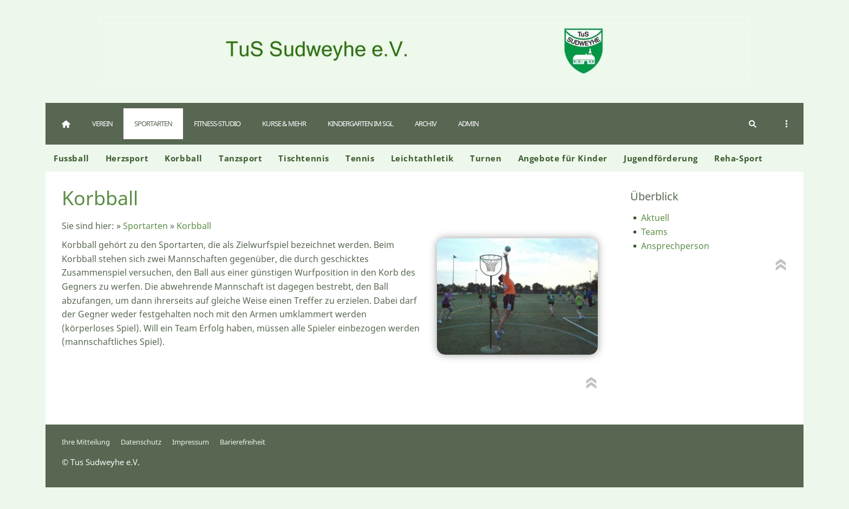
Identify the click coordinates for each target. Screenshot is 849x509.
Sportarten (145, 226)
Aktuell (655, 218)
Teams (654, 232)
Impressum (190, 442)
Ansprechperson (675, 246)
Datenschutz (141, 442)
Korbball (194, 226)
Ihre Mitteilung (86, 442)
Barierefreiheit (242, 442)
